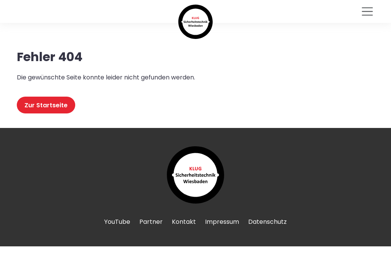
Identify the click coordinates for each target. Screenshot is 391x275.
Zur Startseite (46, 104)
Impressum (222, 221)
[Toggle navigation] (367, 11)
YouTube (117, 221)
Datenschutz (267, 221)
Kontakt (184, 221)
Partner (151, 221)
